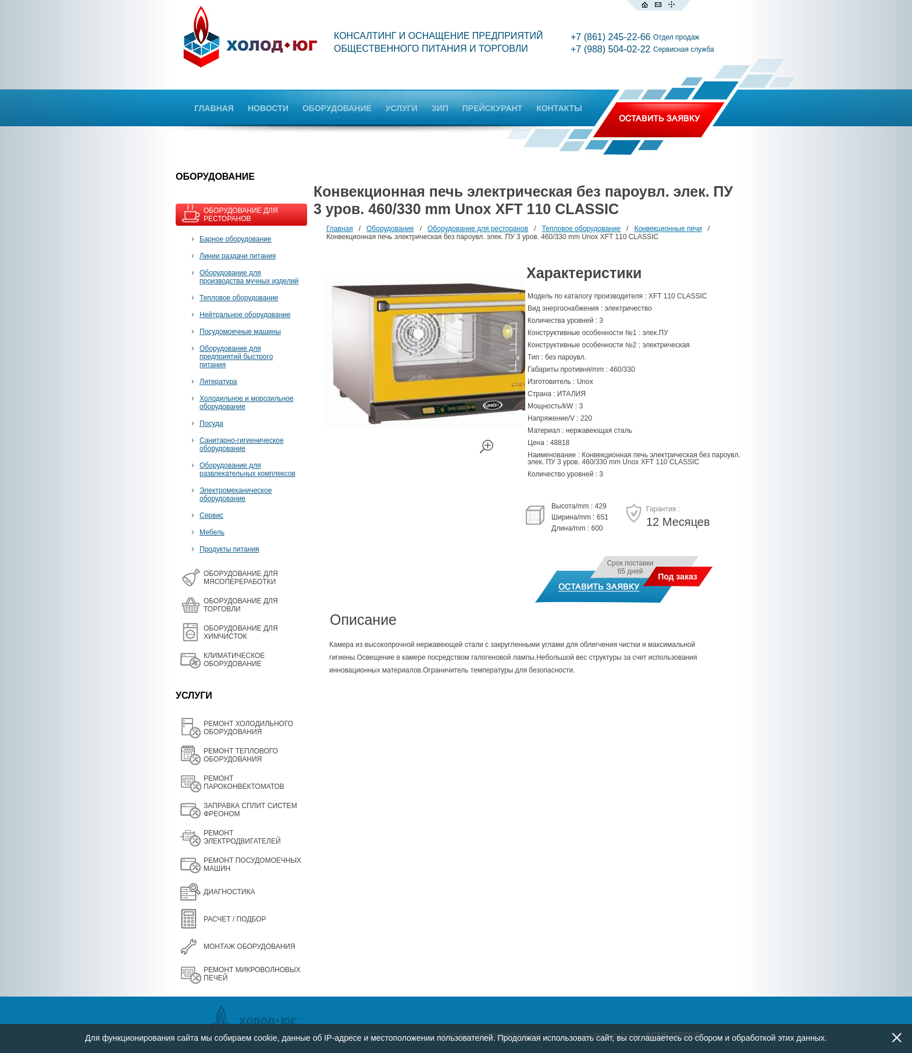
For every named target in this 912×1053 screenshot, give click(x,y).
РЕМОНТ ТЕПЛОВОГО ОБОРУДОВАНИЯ (241, 755)
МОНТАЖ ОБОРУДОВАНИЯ (249, 946)
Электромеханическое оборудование (236, 494)
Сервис (211, 515)
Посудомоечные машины (240, 332)
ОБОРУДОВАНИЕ (337, 108)
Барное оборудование (236, 239)
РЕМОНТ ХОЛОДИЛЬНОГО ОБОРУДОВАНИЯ (248, 728)
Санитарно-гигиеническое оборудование (242, 444)
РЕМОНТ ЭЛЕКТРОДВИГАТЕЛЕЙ (242, 837)
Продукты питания (229, 549)
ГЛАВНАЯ (214, 108)
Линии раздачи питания (238, 256)
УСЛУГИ (402, 108)
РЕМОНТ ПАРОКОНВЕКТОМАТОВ (244, 782)
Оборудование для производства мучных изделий (249, 277)
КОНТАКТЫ (559, 108)
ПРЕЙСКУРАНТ (492, 108)
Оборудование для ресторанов (478, 229)
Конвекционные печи (667, 229)
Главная (339, 229)
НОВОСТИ (268, 108)
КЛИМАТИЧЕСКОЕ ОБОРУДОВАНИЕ (234, 660)
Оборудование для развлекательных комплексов (247, 469)
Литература (218, 382)
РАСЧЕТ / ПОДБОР (235, 919)
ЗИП (440, 108)
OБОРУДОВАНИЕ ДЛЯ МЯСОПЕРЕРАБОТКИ (241, 578)
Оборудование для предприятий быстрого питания (236, 356)
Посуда (211, 423)
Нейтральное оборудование (245, 315)
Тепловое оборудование (239, 298)
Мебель (212, 532)
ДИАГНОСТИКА (229, 892)
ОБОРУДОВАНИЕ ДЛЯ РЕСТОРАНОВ (241, 215)
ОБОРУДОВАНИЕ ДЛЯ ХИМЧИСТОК (241, 632)
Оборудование (390, 229)
